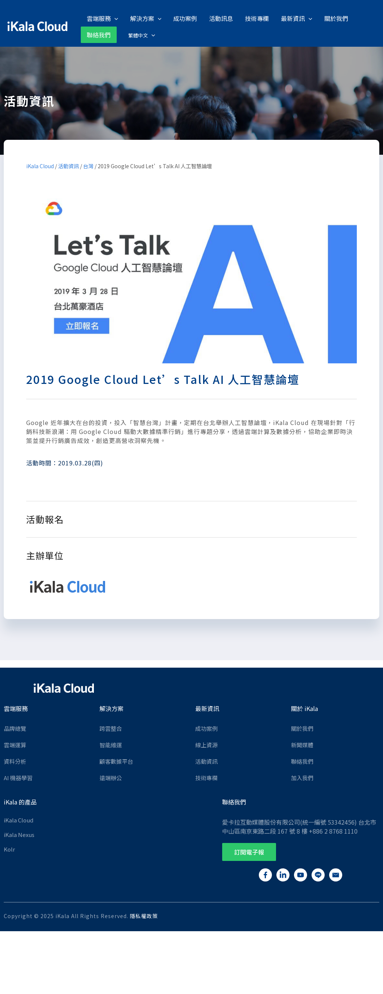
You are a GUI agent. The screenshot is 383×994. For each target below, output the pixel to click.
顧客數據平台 (116, 761)
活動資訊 (68, 165)
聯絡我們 (302, 761)
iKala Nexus (19, 834)
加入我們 (302, 777)
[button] (249, 852)
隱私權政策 (144, 915)
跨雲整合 (110, 728)
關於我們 (302, 728)
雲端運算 (15, 744)
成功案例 (206, 728)
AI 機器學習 (18, 777)
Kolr (9, 849)
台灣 (88, 165)
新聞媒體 (302, 744)
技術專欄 (206, 777)
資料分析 (15, 761)
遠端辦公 (110, 777)
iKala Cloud (40, 165)
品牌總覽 (15, 728)
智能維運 (110, 744)
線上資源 (206, 744)
